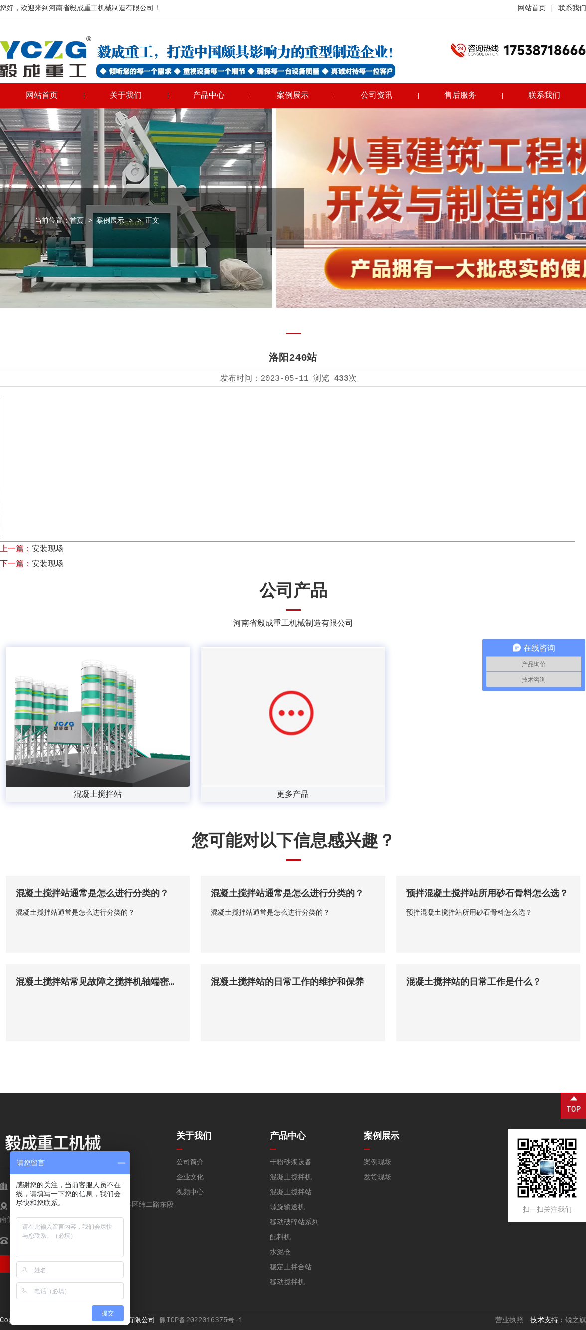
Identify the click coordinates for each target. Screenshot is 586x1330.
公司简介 (190, 1162)
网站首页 (532, 8)
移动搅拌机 (287, 1282)
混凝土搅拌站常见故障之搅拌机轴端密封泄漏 (105, 982)
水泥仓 (280, 1252)
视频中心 (190, 1192)
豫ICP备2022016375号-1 (201, 1320)
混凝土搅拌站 (291, 1192)
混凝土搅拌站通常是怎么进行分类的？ (92, 894)
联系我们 (572, 8)
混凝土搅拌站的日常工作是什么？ (473, 982)
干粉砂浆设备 (291, 1162)
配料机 (280, 1237)
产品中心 (209, 95)
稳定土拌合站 (291, 1267)
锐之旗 (575, 1320)
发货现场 (377, 1177)
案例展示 (293, 95)
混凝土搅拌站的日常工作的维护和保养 (287, 982)
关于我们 (126, 95)
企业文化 (190, 1177)
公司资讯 (376, 95)
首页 (77, 221)
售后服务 (460, 95)
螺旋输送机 (287, 1207)
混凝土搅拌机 (291, 1177)
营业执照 (509, 1320)
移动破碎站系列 (294, 1222)
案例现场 (377, 1162)
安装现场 (48, 549)
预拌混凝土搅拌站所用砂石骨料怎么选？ (487, 894)
